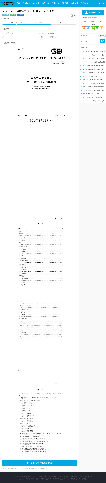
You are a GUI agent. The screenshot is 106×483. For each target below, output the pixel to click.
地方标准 (45, 3)
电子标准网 (7, 3)
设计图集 (64, 3)
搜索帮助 (102, 36)
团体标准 (55, 3)
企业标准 (74, 3)
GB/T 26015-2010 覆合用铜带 (90, 76)
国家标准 (26, 3)
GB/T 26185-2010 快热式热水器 (91, 94)
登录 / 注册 (102, 3)
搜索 (102, 41)
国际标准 (84, 3)
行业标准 (35, 3)
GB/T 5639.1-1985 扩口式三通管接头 (92, 79)
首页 (18, 3)
